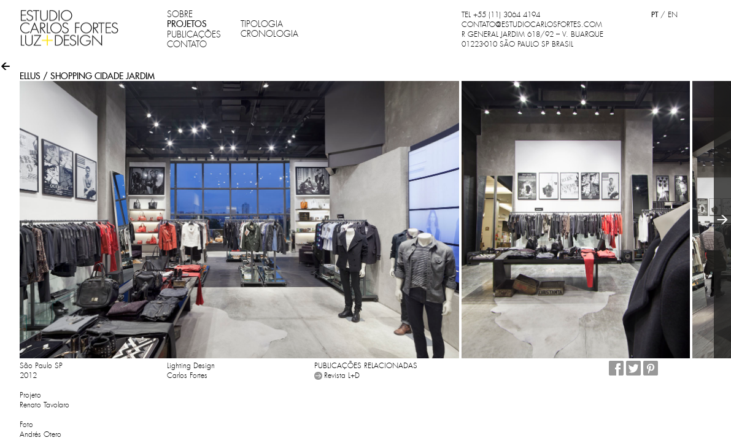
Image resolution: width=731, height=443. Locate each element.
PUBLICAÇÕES (194, 34)
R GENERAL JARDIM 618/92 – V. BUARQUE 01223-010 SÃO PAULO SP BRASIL (532, 39)
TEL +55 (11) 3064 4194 (501, 15)
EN (673, 15)
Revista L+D (342, 375)
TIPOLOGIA (262, 24)
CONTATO (187, 44)
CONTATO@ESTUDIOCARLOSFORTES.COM (532, 24)
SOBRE (180, 14)
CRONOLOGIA (269, 34)
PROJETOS (187, 23)
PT (654, 14)
